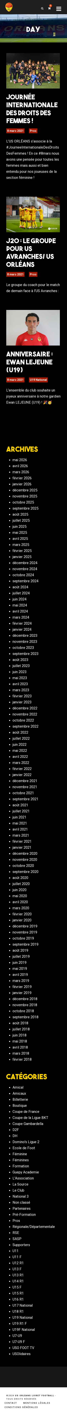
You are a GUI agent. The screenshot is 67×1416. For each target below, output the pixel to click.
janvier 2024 (22, 629)
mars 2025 (21, 545)
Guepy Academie (26, 1172)
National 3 (21, 1196)
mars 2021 (21, 835)
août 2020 (20, 878)
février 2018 (22, 1059)
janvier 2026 (22, 484)
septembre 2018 (25, 1017)
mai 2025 (20, 532)
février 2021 (22, 841)
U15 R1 (18, 1293)
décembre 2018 (25, 999)
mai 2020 (20, 896)
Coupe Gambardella (28, 1124)
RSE (16, 1233)
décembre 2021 (25, 781)
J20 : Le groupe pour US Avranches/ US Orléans (31, 252)
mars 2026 (21, 472)
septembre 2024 (25, 581)
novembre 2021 (25, 787)
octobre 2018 (23, 1011)
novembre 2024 (25, 569)
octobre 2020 (23, 865)
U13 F (17, 1269)
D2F (16, 1130)
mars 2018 (21, 1053)
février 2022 (22, 769)
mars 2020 (21, 908)
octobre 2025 (23, 502)
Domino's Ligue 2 (26, 1142)
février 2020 (22, 914)
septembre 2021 (25, 799)
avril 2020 (20, 902)
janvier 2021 (22, 847)
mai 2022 (20, 750)
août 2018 (20, 1023)
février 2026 (22, 478)
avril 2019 (20, 974)
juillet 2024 (21, 593)
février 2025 (22, 551)
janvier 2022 (22, 775)
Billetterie (20, 1099)
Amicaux (19, 1093)
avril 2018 (20, 1047)
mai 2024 (20, 605)
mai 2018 (20, 1041)
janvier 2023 (22, 702)
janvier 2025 (22, 557)
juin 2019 (19, 962)
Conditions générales (21, 1407)
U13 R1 (18, 1275)
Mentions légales (36, 1403)
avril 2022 (20, 756)
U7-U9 (17, 1336)
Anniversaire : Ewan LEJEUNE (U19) (29, 362)
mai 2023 (20, 678)
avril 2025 (20, 538)
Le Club (18, 1190)
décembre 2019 (25, 926)
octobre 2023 (23, 647)
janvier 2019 (22, 993)
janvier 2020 (22, 920)
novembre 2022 (25, 714)
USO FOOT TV (23, 1348)
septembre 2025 (25, 508)
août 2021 (20, 805)
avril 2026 (20, 466)
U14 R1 (18, 1281)
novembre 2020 (25, 859)
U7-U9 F (19, 1342)
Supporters (21, 1245)
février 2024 (22, 623)
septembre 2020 (25, 872)
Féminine (20, 1154)
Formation (21, 1166)
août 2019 (20, 950)
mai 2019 (20, 968)
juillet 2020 (21, 884)
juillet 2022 (21, 738)
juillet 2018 (21, 1029)
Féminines (21, 1160)
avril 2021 (20, 829)
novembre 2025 (25, 496)
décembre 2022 (25, 708)
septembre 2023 (25, 654)
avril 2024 (20, 611)
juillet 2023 (21, 666)
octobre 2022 (23, 720)
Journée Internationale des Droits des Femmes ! (32, 109)
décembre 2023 (25, 635)
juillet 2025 (21, 520)
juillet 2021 (21, 811)
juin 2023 (19, 672)
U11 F (17, 1257)
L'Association (23, 1178)
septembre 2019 (25, 944)
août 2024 (20, 587)
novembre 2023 (25, 641)
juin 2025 (19, 526)
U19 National (38, 380)
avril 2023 (20, 684)
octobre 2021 (23, 793)
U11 (16, 1251)
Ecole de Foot (24, 1148)
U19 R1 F (20, 1323)
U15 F (17, 1287)
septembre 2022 (25, 726)
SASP (17, 1239)
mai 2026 (20, 460)
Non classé (21, 1202)
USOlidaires (22, 1354)
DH (15, 1136)
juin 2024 (19, 599)
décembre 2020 (25, 853)
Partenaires (22, 1208)
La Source (20, 1184)
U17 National (23, 1305)
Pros (33, 131)
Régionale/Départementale (34, 1227)
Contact (10, 1403)
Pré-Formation (24, 1214)
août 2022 (20, 732)
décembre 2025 (25, 490)
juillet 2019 (21, 956)
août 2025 (20, 514)
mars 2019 (21, 981)
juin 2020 (19, 890)
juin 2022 (19, 744)
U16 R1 (18, 1299)
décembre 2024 (25, 563)
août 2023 (20, 660)
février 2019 (22, 987)
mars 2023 (21, 690)
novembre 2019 (25, 932)
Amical (18, 1087)
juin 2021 (19, 817)
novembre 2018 (25, 1005)
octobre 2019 (23, 938)
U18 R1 (18, 1311)
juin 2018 (19, 1035)
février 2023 (22, 696)
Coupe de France (26, 1111)
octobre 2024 (23, 575)
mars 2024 (21, 617)
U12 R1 (18, 1263)
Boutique (20, 1105)
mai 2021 (20, 823)
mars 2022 (21, 763)
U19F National (24, 1329)
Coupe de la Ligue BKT (30, 1118)
